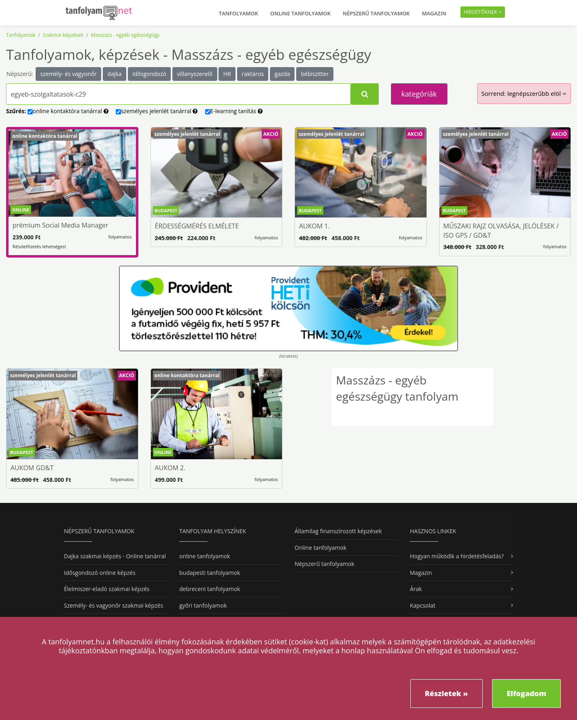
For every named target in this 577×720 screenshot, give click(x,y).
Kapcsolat (422, 605)
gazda (282, 74)
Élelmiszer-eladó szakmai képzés (106, 589)
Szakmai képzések (63, 35)
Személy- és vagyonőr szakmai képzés (113, 605)
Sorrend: (524, 93)
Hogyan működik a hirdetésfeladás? (457, 556)
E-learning (234, 111)
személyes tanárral (157, 111)
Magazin (434, 13)
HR (227, 74)
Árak (416, 589)
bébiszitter (315, 74)
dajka (115, 74)
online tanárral (68, 111)
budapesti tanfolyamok (209, 572)
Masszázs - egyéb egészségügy (125, 35)
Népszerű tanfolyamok (376, 13)
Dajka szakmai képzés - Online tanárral (115, 556)
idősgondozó (149, 74)
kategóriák (419, 94)
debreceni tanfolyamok (209, 589)
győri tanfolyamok (203, 605)
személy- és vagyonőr (68, 74)
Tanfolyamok (238, 13)
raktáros (252, 74)
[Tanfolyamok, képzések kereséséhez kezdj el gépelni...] (178, 94)
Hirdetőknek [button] (483, 11)
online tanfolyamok (204, 556)
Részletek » (446, 693)
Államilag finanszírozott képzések (338, 531)
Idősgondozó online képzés (100, 572)
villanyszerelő (195, 74)
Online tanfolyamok (300, 13)
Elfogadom (526, 693)
